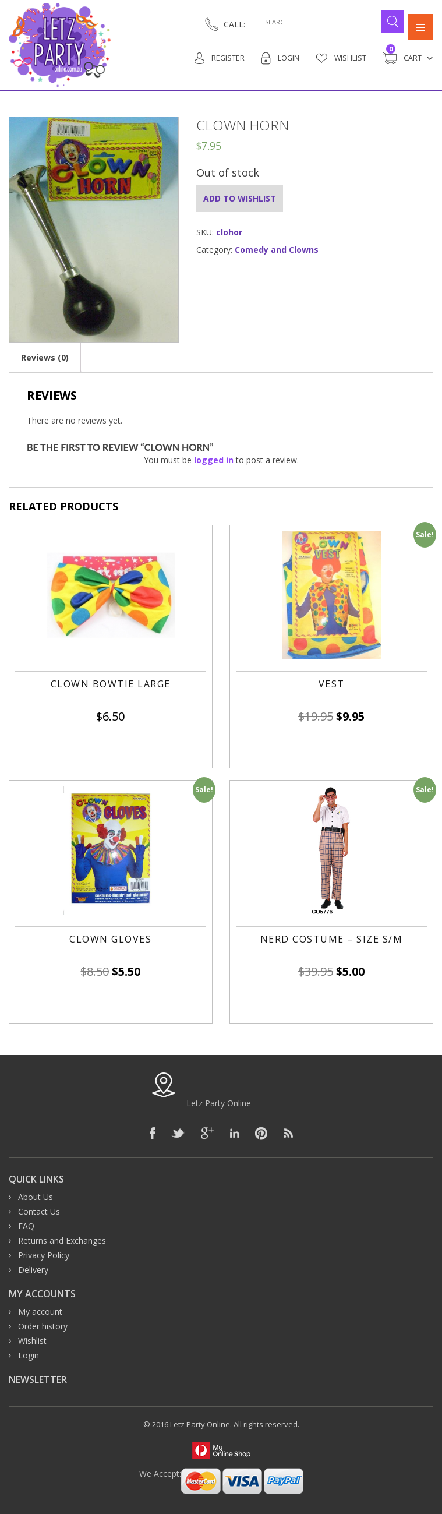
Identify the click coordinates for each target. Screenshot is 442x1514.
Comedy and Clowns (277, 249)
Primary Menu (420, 21)
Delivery (33, 1269)
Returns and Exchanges (62, 1240)
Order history (43, 1326)
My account (40, 1311)
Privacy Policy (43, 1255)
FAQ (26, 1225)
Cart (402, 58)
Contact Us (39, 1211)
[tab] (45, 357)
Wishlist (340, 58)
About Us (35, 1196)
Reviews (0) (45, 357)
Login (279, 58)
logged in (214, 459)
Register (218, 58)
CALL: (234, 24)
